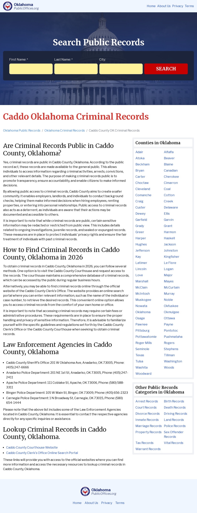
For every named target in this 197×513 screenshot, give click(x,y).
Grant (168, 226)
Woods (169, 367)
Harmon (170, 232)
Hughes (141, 244)
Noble (168, 300)
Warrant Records (148, 449)
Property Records (148, 432)
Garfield (141, 220)
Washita (141, 367)
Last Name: (63, 59)
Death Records (175, 407)
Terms (189, 6)
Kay (138, 257)
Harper (140, 238)
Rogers (169, 343)
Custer (140, 207)
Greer (139, 232)
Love (139, 275)
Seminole (142, 349)
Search (166, 69)
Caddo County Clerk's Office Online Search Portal (42, 453)
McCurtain (171, 287)
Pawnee (141, 324)
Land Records (174, 420)
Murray (169, 293)
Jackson (170, 244)
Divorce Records (147, 413)
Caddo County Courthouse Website (32, 447)
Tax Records (144, 443)
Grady (139, 226)
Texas (139, 355)
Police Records (175, 426)
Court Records (146, 407)
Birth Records (174, 401)
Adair (139, 152)
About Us (164, 6)
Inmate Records (147, 420)
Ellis (167, 213)
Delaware (171, 207)
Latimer (141, 263)
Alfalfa (169, 152)
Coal (167, 189)
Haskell (169, 238)
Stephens (171, 349)
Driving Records (175, 413)
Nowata (141, 306)
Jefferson (142, 250)
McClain (141, 287)
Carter (140, 177)
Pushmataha (173, 337)
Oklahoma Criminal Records (64, 130)
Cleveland (142, 189)
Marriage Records (148, 426)
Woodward (143, 373)
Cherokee (171, 177)
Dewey (140, 213)
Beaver (169, 158)
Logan (168, 269)
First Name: (18, 59)
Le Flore (170, 263)
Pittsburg (142, 330)
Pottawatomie (146, 337)
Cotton (169, 195)
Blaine (168, 164)
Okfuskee (171, 306)
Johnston (171, 250)
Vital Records (173, 443)
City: (102, 59)
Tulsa (139, 361)
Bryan (139, 170)
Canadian (171, 170)
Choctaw (142, 183)
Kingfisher (171, 257)
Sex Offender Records (174, 434)
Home (151, 6)
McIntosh (142, 293)
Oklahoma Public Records (21, 130)
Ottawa (169, 318)
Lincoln (140, 269)
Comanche (143, 195)
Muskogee (143, 300)
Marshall (141, 281)
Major (168, 275)
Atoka (139, 158)
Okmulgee (171, 312)
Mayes (169, 281)
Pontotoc (171, 330)
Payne (168, 324)
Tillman (169, 355)
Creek (168, 201)
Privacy (177, 6)
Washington (173, 361)
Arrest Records (146, 401)
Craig (139, 201)
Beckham (142, 164)
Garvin (169, 220)
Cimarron (171, 183)
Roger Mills (143, 343)
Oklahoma (142, 312)
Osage (140, 318)
